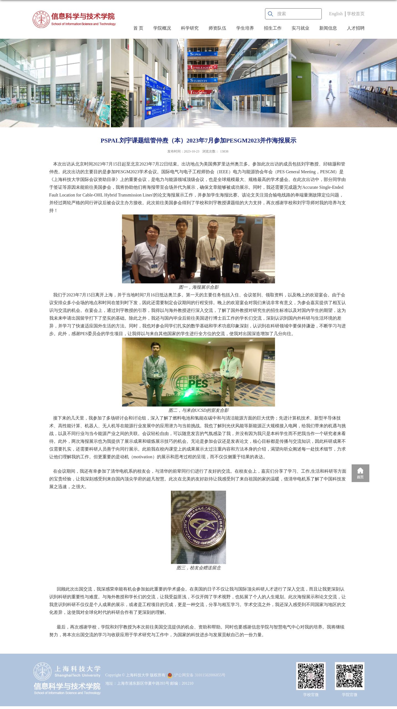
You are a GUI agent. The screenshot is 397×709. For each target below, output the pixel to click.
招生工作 (273, 28)
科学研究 (190, 28)
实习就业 (300, 28)
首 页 (138, 28)
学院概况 (162, 28)
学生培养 (245, 28)
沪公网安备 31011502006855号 (196, 675)
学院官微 (349, 695)
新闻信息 (328, 28)
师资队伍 (217, 28)
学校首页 (356, 13)
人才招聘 (356, 28)
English (336, 13)
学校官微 (311, 695)
